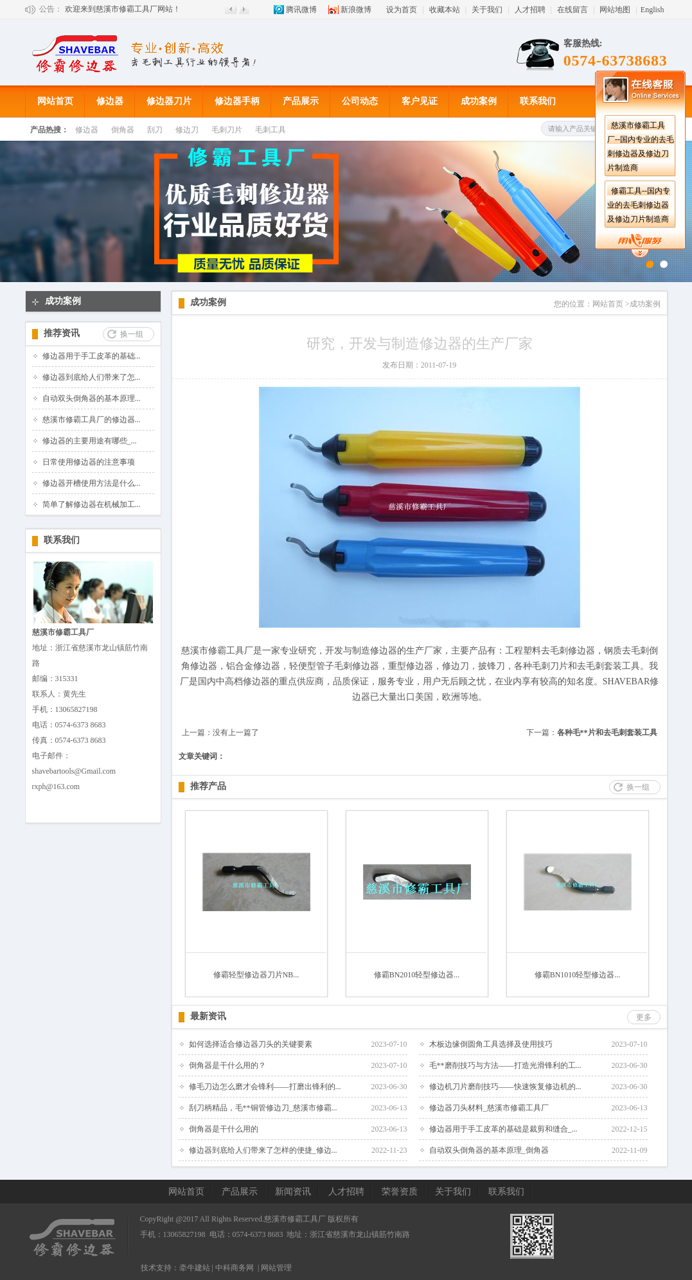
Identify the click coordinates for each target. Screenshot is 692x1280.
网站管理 (276, 1267)
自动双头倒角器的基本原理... (91, 398)
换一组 (131, 334)
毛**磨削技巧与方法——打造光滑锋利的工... (505, 1065)
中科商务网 (234, 1267)
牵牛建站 (194, 1267)
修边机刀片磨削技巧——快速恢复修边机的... (505, 1086)
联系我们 (538, 101)
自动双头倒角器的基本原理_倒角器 (489, 1150)
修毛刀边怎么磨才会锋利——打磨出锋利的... (265, 1086)
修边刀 (187, 129)
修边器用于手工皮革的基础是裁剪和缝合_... (503, 1128)
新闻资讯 (293, 1191)
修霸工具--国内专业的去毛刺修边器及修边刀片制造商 (638, 205)
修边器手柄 (237, 101)
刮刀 (155, 129)
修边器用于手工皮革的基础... (91, 355)
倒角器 (122, 129)
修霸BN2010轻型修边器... (417, 974)
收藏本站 (444, 9)
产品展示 (301, 101)
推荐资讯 (62, 333)
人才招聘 (530, 9)
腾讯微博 (301, 9)
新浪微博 (356, 9)
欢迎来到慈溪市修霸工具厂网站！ (123, 8)
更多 (644, 1017)
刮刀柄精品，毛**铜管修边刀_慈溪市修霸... (263, 1107)
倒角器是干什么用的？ (227, 1065)
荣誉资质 (400, 1191)
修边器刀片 (168, 101)
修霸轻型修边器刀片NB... (256, 974)
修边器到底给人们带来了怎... (91, 377)
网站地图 (614, 9)
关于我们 (487, 9)
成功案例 (479, 101)
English (652, 9)
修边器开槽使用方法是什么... (91, 483)
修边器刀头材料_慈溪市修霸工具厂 (489, 1107)
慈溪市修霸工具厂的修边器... (91, 419)
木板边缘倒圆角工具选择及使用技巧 (491, 1044)
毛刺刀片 (226, 129)
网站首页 (55, 101)
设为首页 (401, 9)
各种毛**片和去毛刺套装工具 (607, 732)
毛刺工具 (270, 129)
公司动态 (360, 101)
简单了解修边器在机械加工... (91, 504)
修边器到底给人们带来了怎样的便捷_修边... (263, 1150)
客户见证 (420, 101)
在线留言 (572, 9)
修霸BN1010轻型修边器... (578, 974)
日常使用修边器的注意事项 (88, 462)
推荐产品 (208, 786)
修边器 (109, 101)
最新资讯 (208, 1016)
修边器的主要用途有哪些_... (89, 440)
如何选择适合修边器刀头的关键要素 (250, 1044)
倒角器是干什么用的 (223, 1128)
